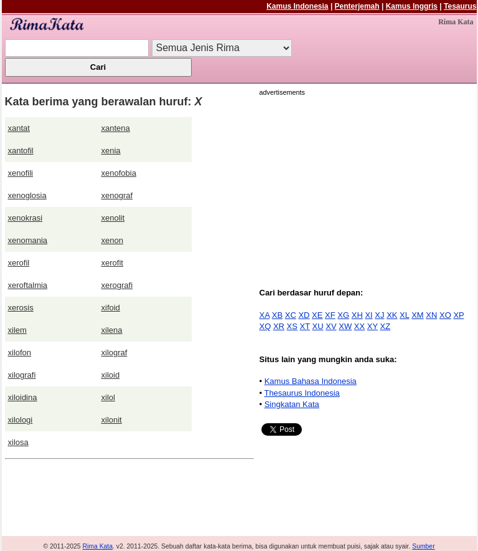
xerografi (117, 285)
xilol (108, 397)
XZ (385, 326)
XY (372, 326)
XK (392, 315)
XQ (265, 326)
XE (317, 315)
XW (345, 326)
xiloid (110, 375)
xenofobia (118, 173)
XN (431, 315)
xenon (112, 240)
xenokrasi (25, 218)
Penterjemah (357, 6)
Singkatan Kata (292, 404)
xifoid (110, 307)
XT (305, 326)
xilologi (20, 419)
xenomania (28, 240)
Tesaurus (460, 6)
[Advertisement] (364, 185)
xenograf (117, 195)
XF (330, 315)
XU (318, 326)
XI (368, 315)
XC (290, 315)
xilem (17, 330)
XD (303, 315)
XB (277, 315)
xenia (111, 150)
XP (458, 315)
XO (445, 315)
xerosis (21, 307)
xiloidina (22, 397)
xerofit (112, 262)
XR (278, 326)
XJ (379, 315)
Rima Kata (98, 546)
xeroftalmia (28, 285)
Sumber (423, 546)
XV (331, 326)
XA (265, 315)
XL (404, 315)
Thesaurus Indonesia (301, 393)
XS (292, 326)
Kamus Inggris (412, 6)
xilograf (114, 352)
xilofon (20, 352)
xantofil (21, 150)
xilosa (18, 442)
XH (357, 315)
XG (343, 315)
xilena (112, 330)
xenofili (20, 173)
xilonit (111, 419)
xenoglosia (27, 195)
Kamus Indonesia (297, 6)
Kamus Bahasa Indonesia (311, 381)
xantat (19, 128)
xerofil (19, 262)
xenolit (113, 218)
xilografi (22, 375)
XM (417, 315)
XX (359, 326)
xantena (115, 128)
